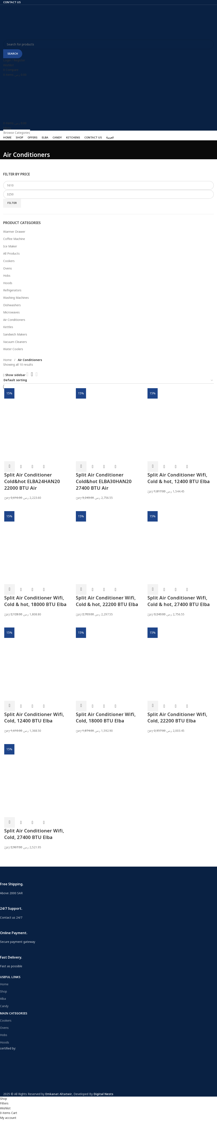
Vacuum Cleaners (15, 342)
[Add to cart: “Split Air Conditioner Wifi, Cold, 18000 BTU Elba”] (81, 706)
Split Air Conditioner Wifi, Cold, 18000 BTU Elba (106, 718)
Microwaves (11, 312)
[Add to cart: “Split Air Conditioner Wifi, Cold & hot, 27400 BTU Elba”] (152, 589)
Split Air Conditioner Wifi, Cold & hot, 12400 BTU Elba (178, 478)
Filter (12, 203)
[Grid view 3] (32, 374)
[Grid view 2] (27, 374)
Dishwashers (12, 305)
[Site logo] (21, 22)
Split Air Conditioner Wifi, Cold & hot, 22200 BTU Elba (107, 601)
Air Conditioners (14, 320)
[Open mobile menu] (7, 128)
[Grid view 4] (37, 374)
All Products (11, 254)
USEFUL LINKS (10, 977)
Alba (3, 999)
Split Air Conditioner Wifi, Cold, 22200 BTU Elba (177, 718)
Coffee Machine (14, 239)
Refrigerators (12, 290)
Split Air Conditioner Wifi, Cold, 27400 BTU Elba (34, 834)
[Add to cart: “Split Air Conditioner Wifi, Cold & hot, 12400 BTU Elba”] (152, 466)
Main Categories (13, 1013)
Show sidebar (15, 375)
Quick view (21, 466)
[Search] (108, 44)
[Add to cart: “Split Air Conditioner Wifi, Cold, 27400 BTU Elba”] (9, 822)
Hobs (6, 276)
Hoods (7, 283)
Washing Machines (16, 298)
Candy (4, 1006)
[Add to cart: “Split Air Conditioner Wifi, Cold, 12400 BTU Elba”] (9, 706)
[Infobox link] (105, 883)
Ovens (7, 268)
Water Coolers (13, 349)
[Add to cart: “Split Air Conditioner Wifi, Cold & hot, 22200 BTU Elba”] (81, 589)
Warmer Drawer (14, 232)
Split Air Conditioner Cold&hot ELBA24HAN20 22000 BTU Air (32, 481)
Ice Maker (10, 246)
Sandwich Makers (15, 334)
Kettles (8, 327)
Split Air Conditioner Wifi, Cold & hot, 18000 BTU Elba (35, 601)
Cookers (9, 261)
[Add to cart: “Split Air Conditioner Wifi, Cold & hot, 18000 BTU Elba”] (9, 589)
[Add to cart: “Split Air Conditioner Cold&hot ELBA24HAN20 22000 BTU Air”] (9, 466)
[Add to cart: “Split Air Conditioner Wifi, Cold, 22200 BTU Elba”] (152, 706)
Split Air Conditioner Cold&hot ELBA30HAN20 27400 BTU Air (104, 481)
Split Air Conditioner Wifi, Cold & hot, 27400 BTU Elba (178, 601)
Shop (3, 991)
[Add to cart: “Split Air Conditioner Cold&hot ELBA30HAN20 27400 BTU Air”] (81, 466)
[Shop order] (108, 381)
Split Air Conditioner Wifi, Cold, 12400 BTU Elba (34, 718)
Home (8, 360)
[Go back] (8, 145)
